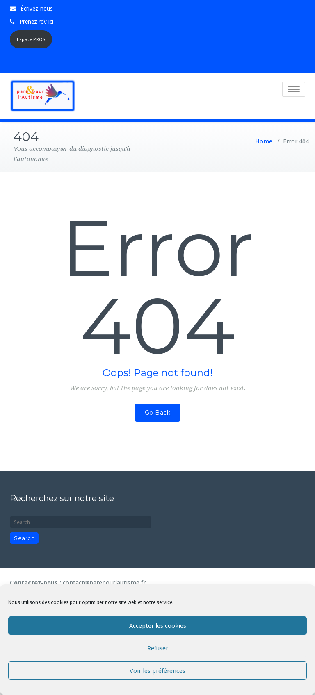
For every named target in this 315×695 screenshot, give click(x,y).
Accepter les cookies (157, 625)
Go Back (158, 412)
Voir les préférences (157, 671)
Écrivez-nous (36, 8)
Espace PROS (31, 39)
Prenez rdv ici (36, 21)
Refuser (157, 648)
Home (263, 140)
